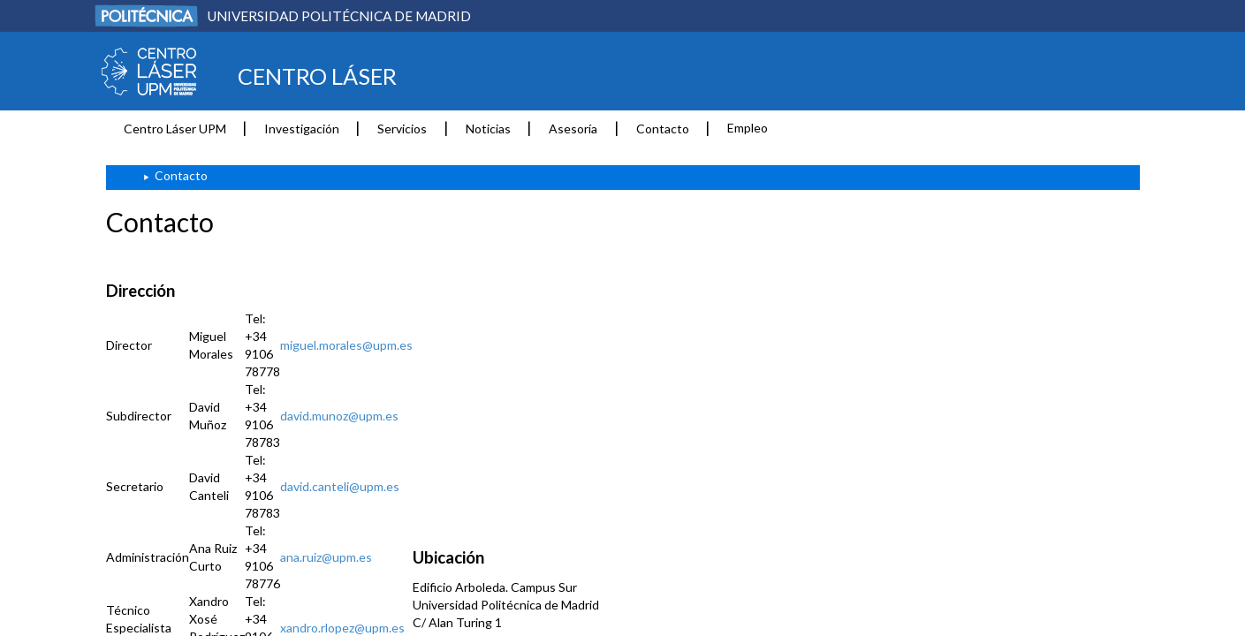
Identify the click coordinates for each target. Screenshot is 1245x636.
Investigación (301, 128)
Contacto (662, 128)
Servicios (402, 128)
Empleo (747, 127)
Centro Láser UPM (175, 128)
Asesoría (573, 128)
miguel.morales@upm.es (346, 344)
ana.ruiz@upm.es (326, 556)
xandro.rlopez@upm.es (342, 627)
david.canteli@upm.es (339, 486)
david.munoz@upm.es (339, 415)
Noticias (488, 128)
